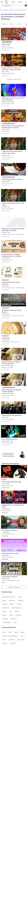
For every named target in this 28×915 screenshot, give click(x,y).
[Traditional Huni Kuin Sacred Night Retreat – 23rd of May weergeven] (13, 143)
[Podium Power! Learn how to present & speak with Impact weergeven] (13, 90)
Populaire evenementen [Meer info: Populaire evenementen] (10, 463)
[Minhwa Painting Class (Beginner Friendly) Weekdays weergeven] (13, 379)
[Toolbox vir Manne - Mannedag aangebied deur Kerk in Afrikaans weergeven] (13, 246)
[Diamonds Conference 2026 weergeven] (14, 545)
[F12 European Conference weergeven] (14, 522)
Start (1, 9)
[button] (4, 24)
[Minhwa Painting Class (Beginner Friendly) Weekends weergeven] (13, 354)
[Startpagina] (2, 2)
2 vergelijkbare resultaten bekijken (13, 79)
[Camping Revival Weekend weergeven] (14, 568)
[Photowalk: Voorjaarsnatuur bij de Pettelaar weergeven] (13, 300)
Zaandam (11, 9)
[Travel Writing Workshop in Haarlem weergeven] (13, 169)
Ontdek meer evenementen (14, 587)
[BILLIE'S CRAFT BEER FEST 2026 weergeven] (14, 471)
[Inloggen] (13, 2)
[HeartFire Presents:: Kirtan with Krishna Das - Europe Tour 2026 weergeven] (13, 60)
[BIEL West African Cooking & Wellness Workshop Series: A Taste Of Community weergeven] (13, 115)
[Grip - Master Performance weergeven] (13, 431)
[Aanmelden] (20, 2)
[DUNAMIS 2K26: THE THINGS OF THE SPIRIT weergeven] (14, 497)
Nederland (6, 9)
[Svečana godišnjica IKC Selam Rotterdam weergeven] (13, 272)
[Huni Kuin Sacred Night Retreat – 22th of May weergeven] (13, 195)
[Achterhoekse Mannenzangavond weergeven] (13, 407)
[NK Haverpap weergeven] (13, 328)
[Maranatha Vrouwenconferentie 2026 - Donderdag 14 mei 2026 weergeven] (13, 221)
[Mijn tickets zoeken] (6, 2)
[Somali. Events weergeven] (13, 34)
